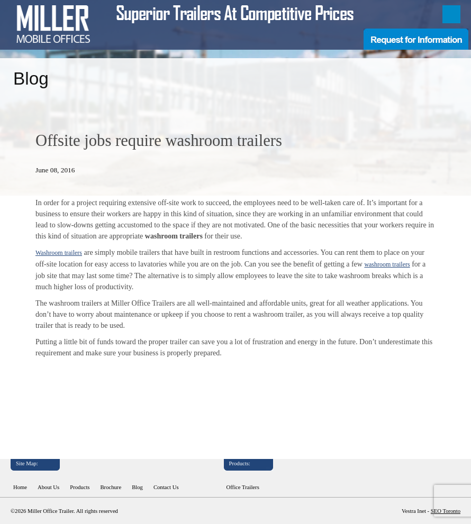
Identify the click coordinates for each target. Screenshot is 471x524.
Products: (239, 463)
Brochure (111, 487)
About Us (48, 487)
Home (20, 487)
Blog (137, 487)
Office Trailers (243, 487)
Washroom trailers (58, 252)
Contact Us (166, 487)
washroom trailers (387, 264)
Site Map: (27, 463)
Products (79, 487)
